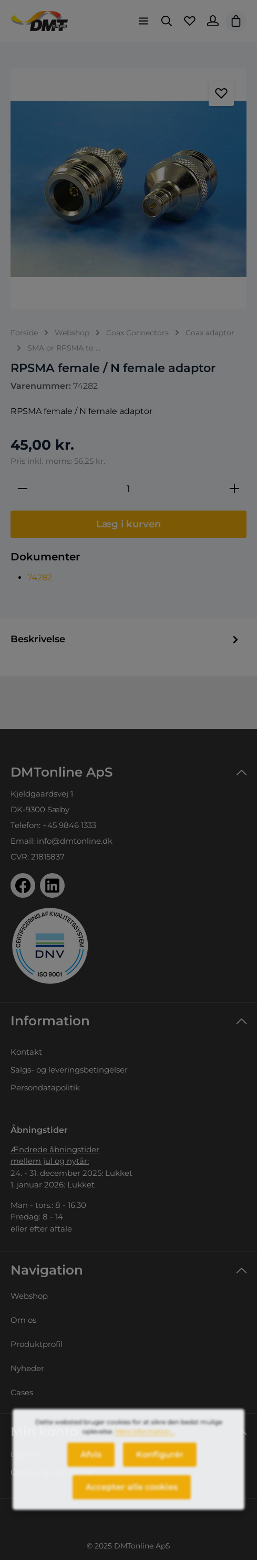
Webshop (29, 1296)
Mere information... (145, 1439)
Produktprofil (37, 1344)
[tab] (126, 639)
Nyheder (27, 1368)
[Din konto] (212, 20)
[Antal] (128, 489)
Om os (23, 1320)
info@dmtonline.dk (74, 841)
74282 (39, 577)
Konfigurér (159, 1462)
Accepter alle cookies (132, 1495)
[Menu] (143, 20)
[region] (128, 188)
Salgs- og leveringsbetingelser (69, 1070)
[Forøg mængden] (234, 489)
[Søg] (166, 20)
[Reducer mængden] (23, 489)
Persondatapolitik (45, 1087)
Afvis (90, 1462)
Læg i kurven (128, 524)
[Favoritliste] (189, 20)
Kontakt (26, 1052)
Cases (22, 1392)
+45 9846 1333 (69, 825)
